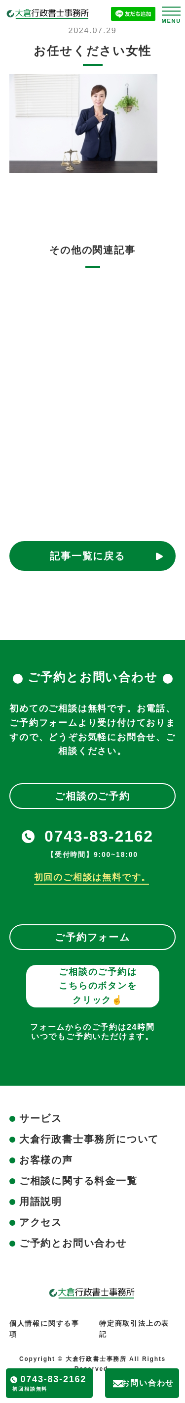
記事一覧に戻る (87, 556)
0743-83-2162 (98, 836)
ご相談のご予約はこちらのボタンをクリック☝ (98, 986)
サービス (40, 1118)
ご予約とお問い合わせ (73, 1243)
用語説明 (40, 1201)
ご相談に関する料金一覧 (78, 1180)
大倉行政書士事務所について (89, 1139)
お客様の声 (46, 1159)
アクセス (40, 1222)
